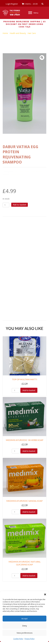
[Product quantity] (6, 205)
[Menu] (33, 13)
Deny (24, 625)
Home (5, 33)
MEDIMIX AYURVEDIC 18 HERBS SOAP (24, 440)
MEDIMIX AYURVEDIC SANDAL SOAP (24, 501)
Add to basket (19, 204)
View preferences (25, 632)
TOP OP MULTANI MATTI (24, 379)
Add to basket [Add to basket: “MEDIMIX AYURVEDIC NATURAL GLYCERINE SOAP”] (28, 575)
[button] (45, 594)
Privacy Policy (29, 639)
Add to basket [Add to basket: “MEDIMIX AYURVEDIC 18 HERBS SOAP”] (28, 451)
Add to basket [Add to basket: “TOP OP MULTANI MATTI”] (28, 390)
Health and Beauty (18, 33)
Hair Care (32, 33)
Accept (24, 618)
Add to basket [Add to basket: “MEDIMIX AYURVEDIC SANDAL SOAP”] (28, 512)
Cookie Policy (18, 639)
